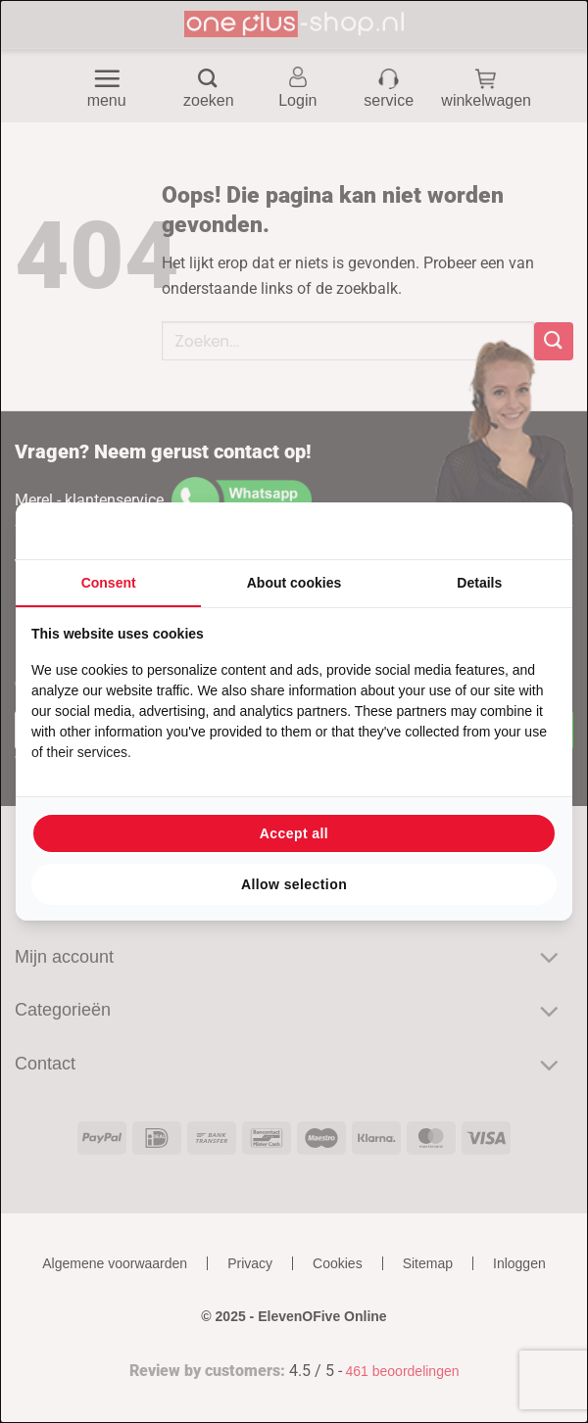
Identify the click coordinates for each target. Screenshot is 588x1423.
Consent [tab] (108, 583)
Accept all (294, 833)
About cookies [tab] (294, 583)
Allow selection (294, 884)
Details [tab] (479, 583)
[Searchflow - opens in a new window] (532, 531)
